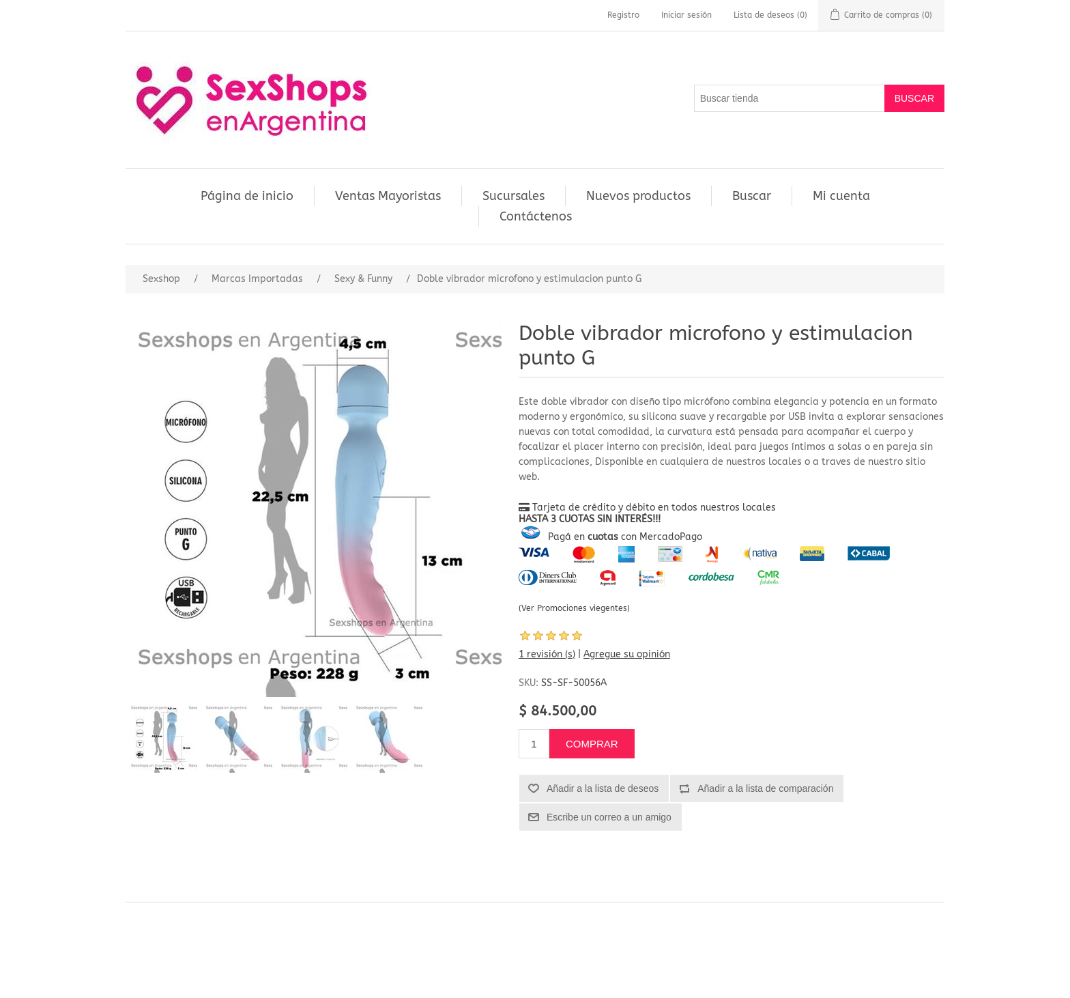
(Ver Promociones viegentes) (574, 608)
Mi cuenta (841, 195)
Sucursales (513, 195)
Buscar (751, 195)
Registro (623, 15)
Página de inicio (247, 195)
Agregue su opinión (626, 654)
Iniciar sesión (686, 15)
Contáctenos (536, 216)
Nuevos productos (638, 195)
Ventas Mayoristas (388, 195)
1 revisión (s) (547, 654)
